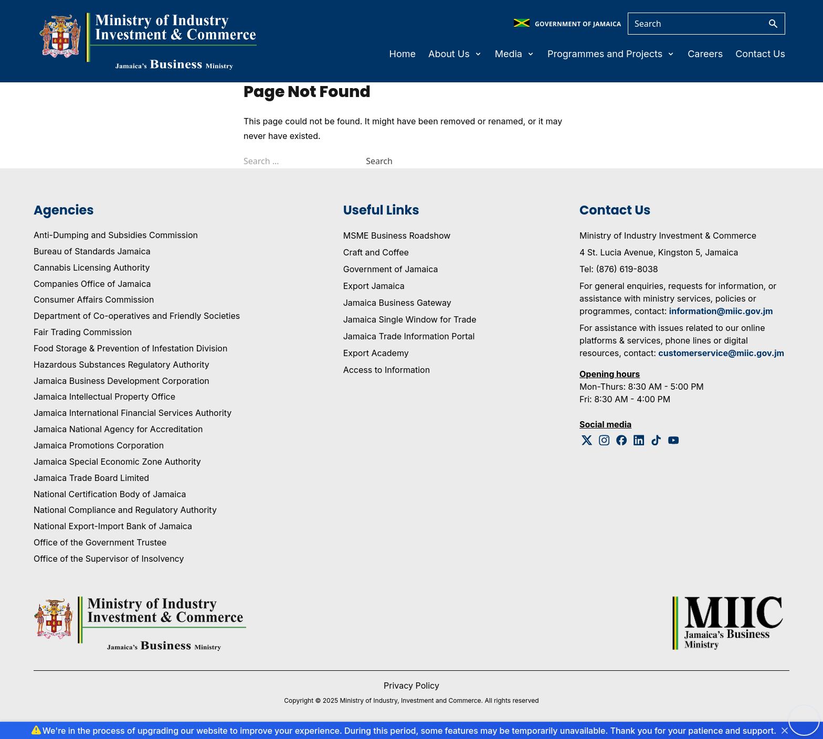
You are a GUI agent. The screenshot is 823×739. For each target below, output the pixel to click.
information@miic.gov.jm (721, 311)
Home (402, 53)
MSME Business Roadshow (397, 235)
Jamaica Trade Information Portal (409, 336)
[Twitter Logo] (587, 440)
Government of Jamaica (390, 269)
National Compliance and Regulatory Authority (125, 510)
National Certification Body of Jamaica (110, 494)
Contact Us (760, 53)
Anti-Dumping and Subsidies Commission (116, 235)
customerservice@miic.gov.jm (721, 353)
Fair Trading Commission (83, 332)
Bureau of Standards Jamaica (92, 251)
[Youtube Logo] (673, 440)
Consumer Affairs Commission (94, 299)
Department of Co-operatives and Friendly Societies (137, 315)
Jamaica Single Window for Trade (410, 319)
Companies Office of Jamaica (92, 284)
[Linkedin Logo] (639, 440)
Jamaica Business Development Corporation (121, 381)
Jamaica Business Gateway (397, 302)
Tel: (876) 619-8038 (618, 269)
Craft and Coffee (376, 252)
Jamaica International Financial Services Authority (132, 413)
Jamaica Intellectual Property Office (104, 396)
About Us (455, 53)
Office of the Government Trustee (100, 542)
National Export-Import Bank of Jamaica (113, 526)
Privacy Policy (411, 685)
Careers (705, 53)
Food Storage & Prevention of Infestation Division (130, 348)
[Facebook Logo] (621, 440)
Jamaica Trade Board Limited (91, 478)
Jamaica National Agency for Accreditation (118, 429)
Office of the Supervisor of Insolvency (109, 558)
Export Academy (376, 353)
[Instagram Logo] (604, 440)
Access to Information (386, 370)
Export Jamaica (374, 286)
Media (515, 53)
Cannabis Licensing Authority (92, 267)
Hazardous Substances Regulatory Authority (121, 364)
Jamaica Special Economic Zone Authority (117, 461)
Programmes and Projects (611, 53)
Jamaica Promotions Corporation (99, 445)
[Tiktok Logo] (656, 440)
